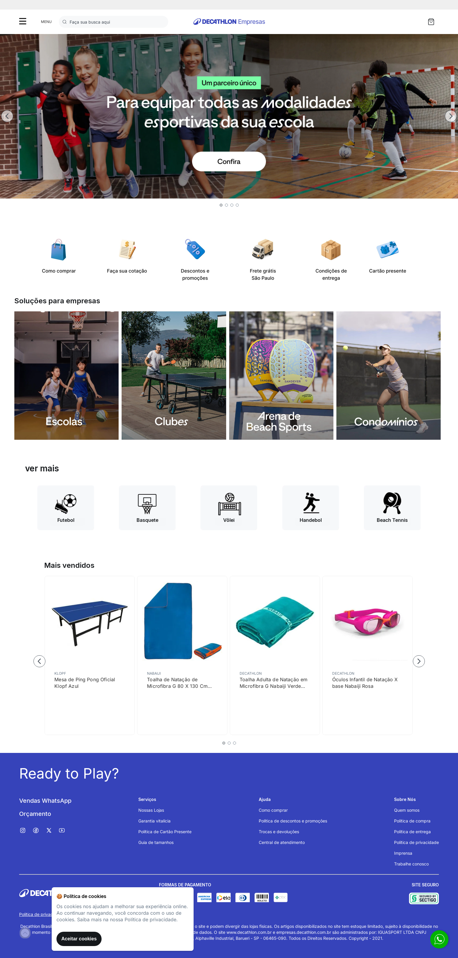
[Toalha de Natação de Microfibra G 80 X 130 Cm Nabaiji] (182, 655)
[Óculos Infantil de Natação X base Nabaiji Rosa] (367, 655)
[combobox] (113, 22)
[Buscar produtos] (66, 21)
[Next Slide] (451, 116)
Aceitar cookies (78, 938)
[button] (221, 205)
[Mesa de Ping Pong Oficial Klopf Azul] (90, 655)
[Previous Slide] (7, 116)
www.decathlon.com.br (249, 932)
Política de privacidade (41, 914)
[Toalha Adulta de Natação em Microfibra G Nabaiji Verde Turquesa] (275, 655)
